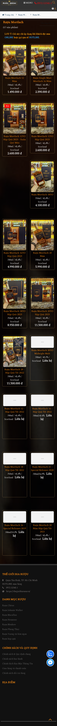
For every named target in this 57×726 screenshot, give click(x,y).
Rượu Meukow (9, 624)
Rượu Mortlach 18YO (42, 194)
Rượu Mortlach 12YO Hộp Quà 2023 (42, 138)
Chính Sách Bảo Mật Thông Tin (17, 663)
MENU (28, 2)
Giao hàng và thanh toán (14, 668)
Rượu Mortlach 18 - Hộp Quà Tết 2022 (15, 468)
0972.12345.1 (43, 3)
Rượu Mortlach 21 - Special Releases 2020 (42, 468)
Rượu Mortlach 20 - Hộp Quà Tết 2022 (15, 371)
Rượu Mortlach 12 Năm (14, 79)
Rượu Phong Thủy (10, 629)
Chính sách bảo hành (12, 658)
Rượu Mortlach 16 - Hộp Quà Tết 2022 (42, 410)
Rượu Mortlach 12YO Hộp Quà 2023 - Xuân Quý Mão (14, 139)
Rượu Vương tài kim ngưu (14, 634)
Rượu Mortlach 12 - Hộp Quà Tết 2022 (15, 410)
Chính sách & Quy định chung (16, 654)
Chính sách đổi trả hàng (13, 673)
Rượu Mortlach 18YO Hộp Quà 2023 (15, 313)
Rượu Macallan (9, 615)
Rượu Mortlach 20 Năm (42, 254)
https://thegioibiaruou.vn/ (18, 591)
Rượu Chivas (8, 605)
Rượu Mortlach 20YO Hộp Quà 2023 (42, 313)
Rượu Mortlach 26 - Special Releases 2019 (14, 527)
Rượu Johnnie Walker (12, 610)
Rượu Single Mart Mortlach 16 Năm (42, 79)
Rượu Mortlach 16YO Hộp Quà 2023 (15, 254)
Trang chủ (8, 14)
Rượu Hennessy (9, 619)
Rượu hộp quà (9, 638)
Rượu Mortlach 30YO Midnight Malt (42, 352)
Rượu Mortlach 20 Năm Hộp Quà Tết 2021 (42, 528)
